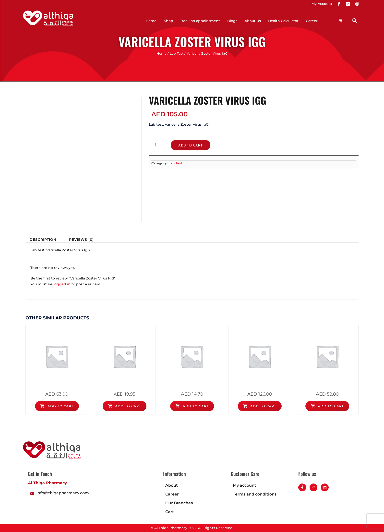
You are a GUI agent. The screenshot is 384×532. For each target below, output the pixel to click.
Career (312, 21)
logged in (62, 284)
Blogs (232, 21)
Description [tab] (43, 239)
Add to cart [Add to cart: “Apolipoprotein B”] (327, 406)
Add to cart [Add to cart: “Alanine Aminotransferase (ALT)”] (124, 406)
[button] (355, 20)
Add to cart (190, 145)
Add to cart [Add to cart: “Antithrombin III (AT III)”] (259, 406)
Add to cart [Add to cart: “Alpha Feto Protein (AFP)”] (56, 406)
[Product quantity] (156, 144)
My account (244, 485)
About (171, 485)
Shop (168, 21)
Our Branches (179, 503)
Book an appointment (200, 21)
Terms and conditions (254, 494)
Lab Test (176, 53)
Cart (169, 511)
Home (151, 21)
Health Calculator (283, 21)
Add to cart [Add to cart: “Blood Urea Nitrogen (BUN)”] (192, 406)
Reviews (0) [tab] (81, 239)
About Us (253, 21)
